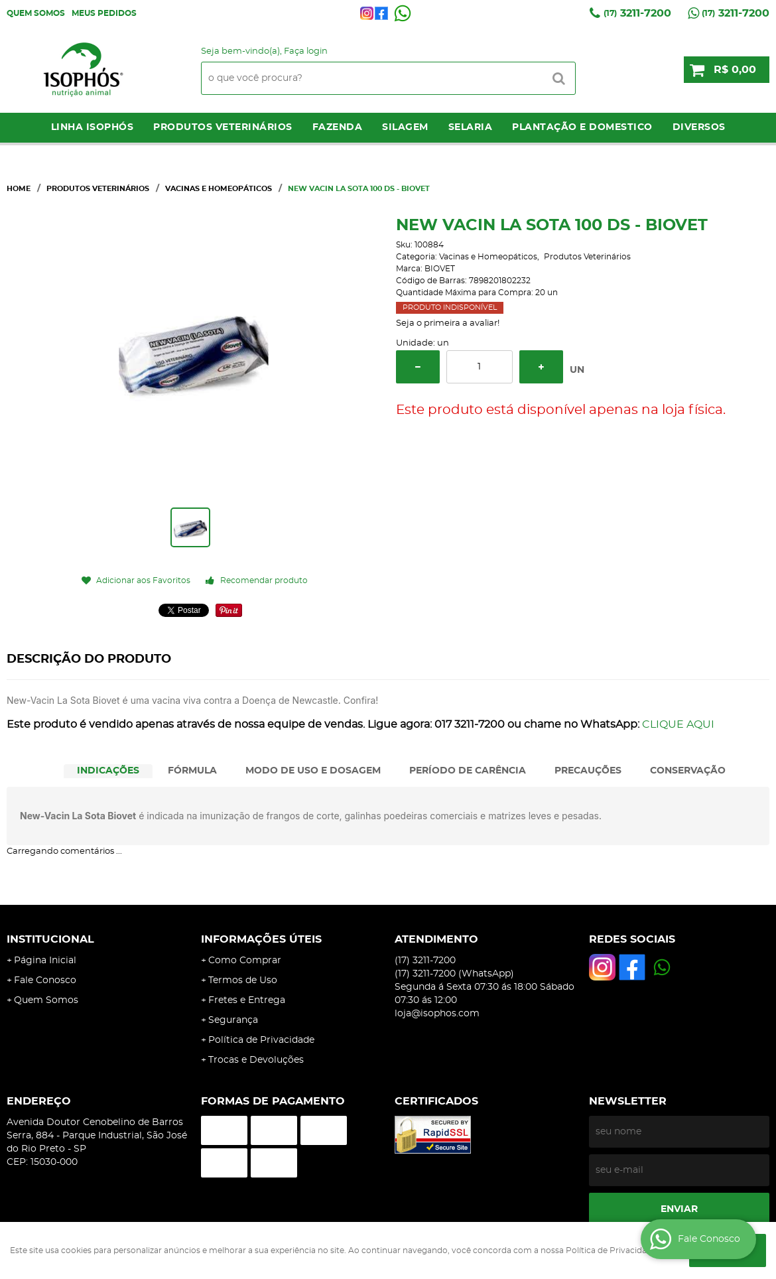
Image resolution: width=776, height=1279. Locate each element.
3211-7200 (637, 13)
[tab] (108, 771)
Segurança (233, 1020)
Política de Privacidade (261, 1040)
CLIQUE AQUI (678, 724)
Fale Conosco (45, 980)
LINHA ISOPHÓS (92, 127)
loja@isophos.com (437, 1013)
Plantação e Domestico (582, 127)
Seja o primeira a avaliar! (447, 323)
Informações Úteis (261, 939)
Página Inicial (45, 960)
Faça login (306, 51)
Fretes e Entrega (246, 1000)
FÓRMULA (192, 770)
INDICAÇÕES (108, 770)
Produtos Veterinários (222, 127)
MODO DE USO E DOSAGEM (313, 770)
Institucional (50, 939)
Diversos (699, 127)
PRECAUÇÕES (587, 770)
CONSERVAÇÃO (688, 770)
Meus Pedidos (104, 13)
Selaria (470, 127)
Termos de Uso (242, 980)
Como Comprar (244, 960)
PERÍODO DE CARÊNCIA (467, 770)
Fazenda (337, 127)
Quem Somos (36, 13)
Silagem (405, 127)
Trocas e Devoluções (256, 1060)
